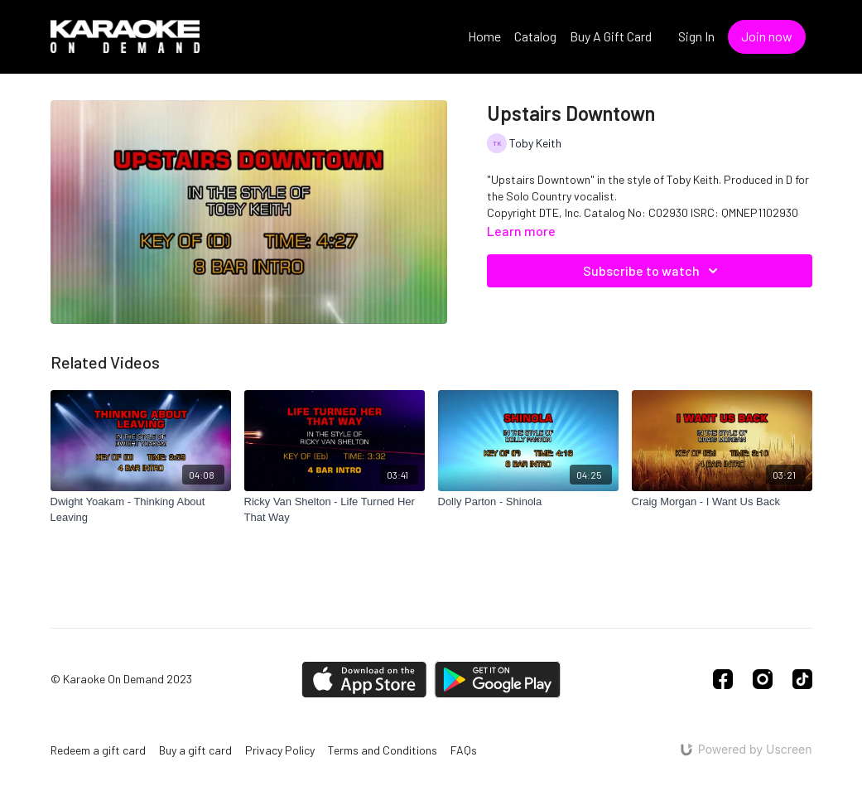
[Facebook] (723, 679)
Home (484, 36)
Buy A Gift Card (611, 36)
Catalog (535, 36)
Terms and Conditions (382, 750)
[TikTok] (802, 679)
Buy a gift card (195, 750)
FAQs (463, 750)
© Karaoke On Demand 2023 (121, 679)
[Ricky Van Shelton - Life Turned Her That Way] (334, 510)
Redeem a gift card (98, 750)
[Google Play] (497, 679)
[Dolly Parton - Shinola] (528, 502)
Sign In (696, 36)
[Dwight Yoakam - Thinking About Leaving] (141, 510)
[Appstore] (364, 679)
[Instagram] (763, 679)
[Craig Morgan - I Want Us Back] (722, 502)
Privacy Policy (280, 750)
